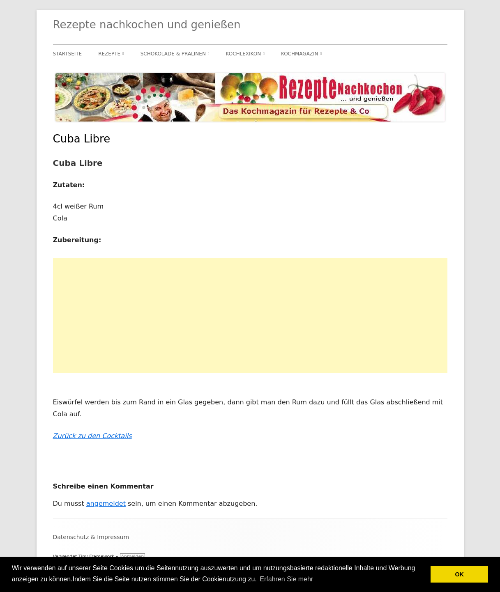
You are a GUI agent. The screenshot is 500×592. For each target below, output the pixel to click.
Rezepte (109, 54)
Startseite (67, 54)
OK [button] (459, 574)
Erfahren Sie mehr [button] (286, 579)
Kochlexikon (243, 54)
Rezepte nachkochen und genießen (147, 24)
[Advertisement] (250, 315)
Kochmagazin (299, 54)
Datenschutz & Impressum (91, 537)
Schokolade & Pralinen (173, 54)
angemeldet (106, 503)
